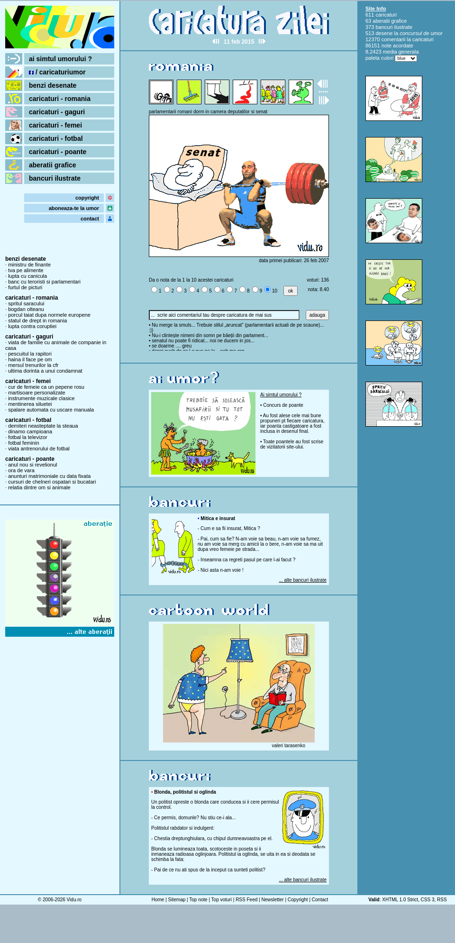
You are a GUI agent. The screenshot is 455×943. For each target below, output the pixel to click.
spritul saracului (26, 303)
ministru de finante (29, 264)
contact (90, 218)
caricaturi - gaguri (57, 112)
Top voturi (221, 899)
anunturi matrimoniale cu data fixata (49, 476)
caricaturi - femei (55, 125)
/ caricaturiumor (57, 72)
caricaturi (386, 15)
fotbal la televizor (27, 437)
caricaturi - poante (57, 152)
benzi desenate (52, 85)
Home (158, 899)
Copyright (298, 899)
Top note (198, 899)
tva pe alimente (26, 270)
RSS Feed (246, 899)
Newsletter (272, 899)
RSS (442, 899)
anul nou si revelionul (32, 464)
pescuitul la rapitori (30, 354)
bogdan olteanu (26, 309)
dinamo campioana (30, 431)
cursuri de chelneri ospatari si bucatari (52, 482)
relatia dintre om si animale (39, 487)
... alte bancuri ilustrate (303, 580)
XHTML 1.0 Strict (400, 899)
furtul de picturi (25, 287)
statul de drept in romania (37, 320)
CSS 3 (428, 899)
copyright (87, 198)
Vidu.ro (74, 899)
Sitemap (177, 899)
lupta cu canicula (27, 276)
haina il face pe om (30, 359)
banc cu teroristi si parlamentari (44, 281)
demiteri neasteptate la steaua (43, 426)
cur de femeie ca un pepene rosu (46, 387)
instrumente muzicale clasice (41, 398)
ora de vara (21, 470)
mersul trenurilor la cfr (33, 365)
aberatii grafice (52, 165)
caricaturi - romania (60, 98)
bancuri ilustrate (55, 178)
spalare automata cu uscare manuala (51, 409)
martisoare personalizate (36, 392)
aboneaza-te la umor (74, 208)
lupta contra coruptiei (32, 326)
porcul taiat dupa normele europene (49, 315)
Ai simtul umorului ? (280, 394)
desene (383, 33)
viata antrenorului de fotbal (39, 448)
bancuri (383, 27)
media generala (401, 52)
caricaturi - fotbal (56, 138)
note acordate (397, 45)
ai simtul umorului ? (60, 59)
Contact (320, 899)
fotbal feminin (23, 443)
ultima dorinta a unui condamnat (45, 371)
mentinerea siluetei (30, 404)
